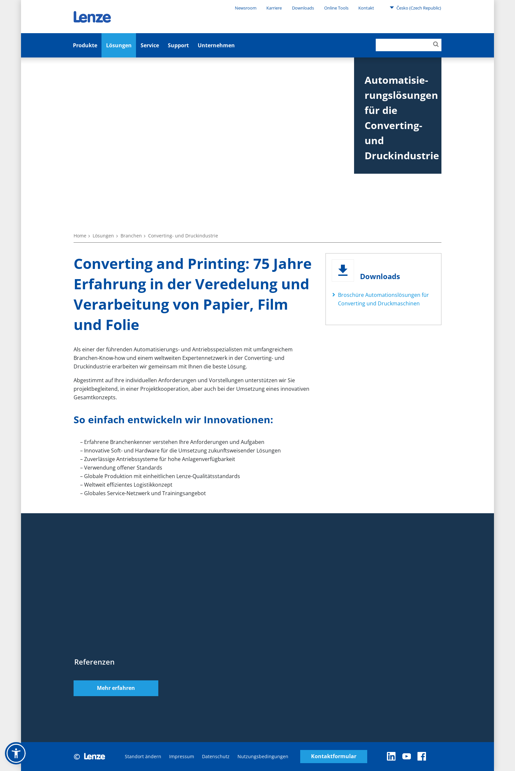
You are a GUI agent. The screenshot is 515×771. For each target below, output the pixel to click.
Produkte (85, 45)
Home (80, 235)
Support (178, 45)
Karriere (274, 8)
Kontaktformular (333, 756)
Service (150, 45)
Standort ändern (143, 756)
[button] (16, 753)
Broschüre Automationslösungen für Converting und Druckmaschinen (383, 299)
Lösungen (119, 45)
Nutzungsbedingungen (262, 756)
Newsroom (246, 8)
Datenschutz (216, 756)
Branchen (131, 235)
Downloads (303, 8)
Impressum (181, 756)
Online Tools (336, 8)
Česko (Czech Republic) (415, 7)
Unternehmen (216, 45)
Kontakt (366, 8)
